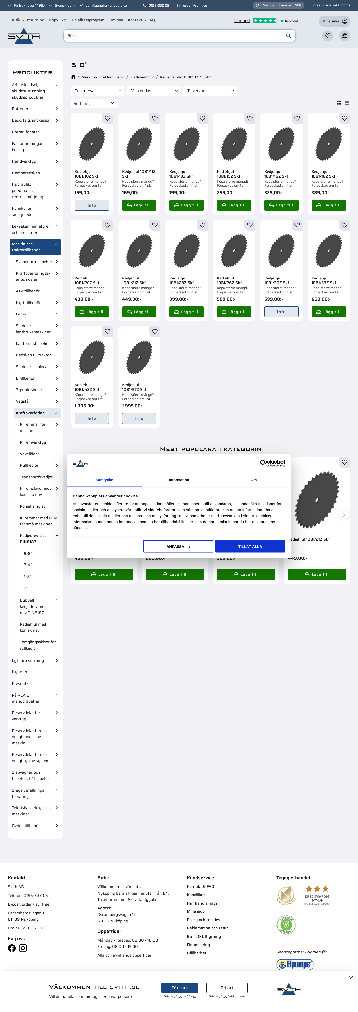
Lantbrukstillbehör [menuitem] (33, 343)
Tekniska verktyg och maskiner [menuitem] (31, 811)
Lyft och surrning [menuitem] (28, 660)
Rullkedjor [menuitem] (29, 465)
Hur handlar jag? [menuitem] (202, 903)
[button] (327, 35)
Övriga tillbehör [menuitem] (26, 826)
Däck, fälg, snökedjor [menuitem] (31, 120)
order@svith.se (195, 5)
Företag (180, 988)
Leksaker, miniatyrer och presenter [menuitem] (31, 229)
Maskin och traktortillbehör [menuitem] (26, 247)
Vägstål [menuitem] (23, 401)
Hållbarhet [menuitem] (196, 953)
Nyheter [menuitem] (19, 672)
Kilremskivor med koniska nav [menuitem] (36, 491)
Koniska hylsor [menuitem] (33, 506)
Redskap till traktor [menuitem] (33, 355)
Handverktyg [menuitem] (24, 161)
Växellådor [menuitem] (29, 454)
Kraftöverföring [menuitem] (30, 413)
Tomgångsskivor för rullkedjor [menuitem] (38, 645)
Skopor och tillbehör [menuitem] (34, 262)
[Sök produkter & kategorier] (179, 36)
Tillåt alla (250, 546)
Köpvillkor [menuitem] (58, 20)
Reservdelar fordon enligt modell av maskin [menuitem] (29, 737)
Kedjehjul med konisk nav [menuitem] (33, 627)
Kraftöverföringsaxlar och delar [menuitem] (34, 276)
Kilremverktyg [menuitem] (33, 442)
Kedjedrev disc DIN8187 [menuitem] (33, 538)
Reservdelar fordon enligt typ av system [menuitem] (30, 757)
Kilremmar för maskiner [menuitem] (32, 427)
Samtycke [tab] (104, 480)
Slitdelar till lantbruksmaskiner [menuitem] (33, 329)
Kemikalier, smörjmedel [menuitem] (22, 211)
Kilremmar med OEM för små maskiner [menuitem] (39, 521)
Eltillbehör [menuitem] (25, 378)
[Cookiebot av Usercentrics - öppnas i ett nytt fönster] (263, 463)
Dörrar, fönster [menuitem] (25, 132)
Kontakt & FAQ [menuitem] (141, 20)
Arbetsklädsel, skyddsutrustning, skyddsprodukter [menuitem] (29, 91)
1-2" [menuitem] (27, 576)
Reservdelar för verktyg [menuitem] (26, 716)
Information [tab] (179, 480)
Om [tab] (253, 480)
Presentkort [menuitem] (23, 683)
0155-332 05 (159, 5)
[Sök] (288, 36)
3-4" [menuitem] (28, 565)
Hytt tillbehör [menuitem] (28, 303)
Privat (227, 988)
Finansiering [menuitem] (198, 945)
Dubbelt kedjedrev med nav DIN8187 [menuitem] (33, 606)
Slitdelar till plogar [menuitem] (32, 367)
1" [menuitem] (25, 588)
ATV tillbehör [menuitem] (28, 291)
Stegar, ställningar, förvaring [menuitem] (29, 793)
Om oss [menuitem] (116, 20)
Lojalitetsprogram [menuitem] (88, 20)
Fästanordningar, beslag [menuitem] (28, 146)
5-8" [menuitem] (28, 553)
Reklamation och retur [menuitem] (207, 928)
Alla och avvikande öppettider (124, 955)
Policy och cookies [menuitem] (203, 920)
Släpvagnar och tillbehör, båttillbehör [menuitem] (31, 775)
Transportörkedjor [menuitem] (36, 477)
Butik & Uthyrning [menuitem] (27, 20)
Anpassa (178, 546)
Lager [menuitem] (21, 314)
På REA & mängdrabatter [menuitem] (26, 698)
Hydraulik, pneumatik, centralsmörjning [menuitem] (27, 190)
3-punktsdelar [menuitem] (29, 390)
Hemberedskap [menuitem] (26, 173)
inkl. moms (341, 5)
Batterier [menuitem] (20, 109)
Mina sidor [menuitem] (196, 911)
